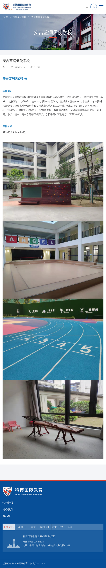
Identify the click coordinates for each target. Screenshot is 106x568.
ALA (43, 563)
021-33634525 (36, 541)
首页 (5, 17)
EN (93, 7)
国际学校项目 (19, 17)
